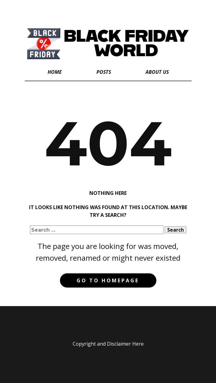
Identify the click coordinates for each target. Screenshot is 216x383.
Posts (103, 72)
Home (55, 72)
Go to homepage (108, 280)
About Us (157, 72)
